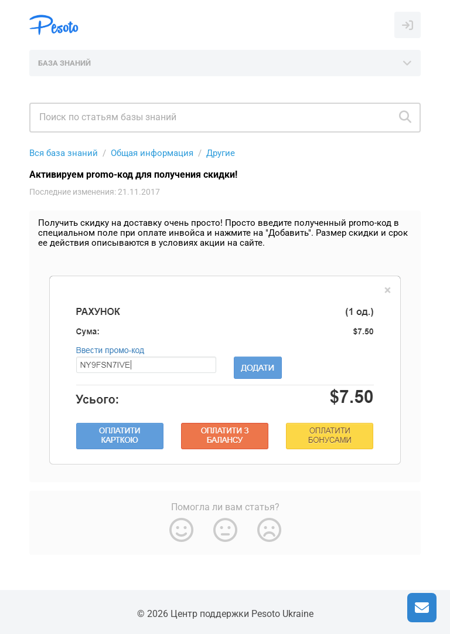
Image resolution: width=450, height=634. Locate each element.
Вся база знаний (63, 153)
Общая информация (152, 153)
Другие (220, 153)
